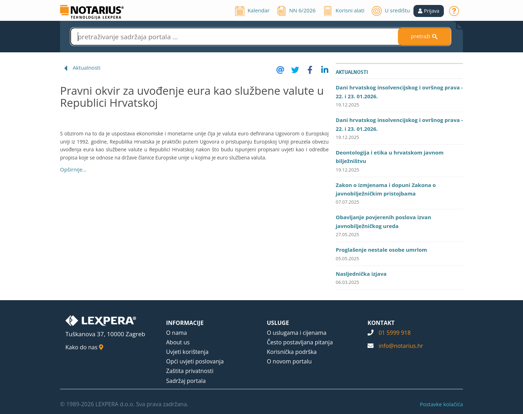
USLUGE (278, 323)
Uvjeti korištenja (187, 352)
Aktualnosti (87, 67)
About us (178, 342)
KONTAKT (381, 323)
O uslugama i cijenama (297, 333)
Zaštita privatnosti (189, 371)
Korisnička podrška (292, 352)
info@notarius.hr (400, 346)
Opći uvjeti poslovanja (195, 361)
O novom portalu (289, 361)
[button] (428, 11)
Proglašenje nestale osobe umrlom (381, 249)
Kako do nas (84, 347)
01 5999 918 (394, 333)
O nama (176, 333)
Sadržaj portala (186, 381)
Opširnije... (73, 169)
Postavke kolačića (441, 404)
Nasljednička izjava (361, 273)
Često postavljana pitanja (300, 342)
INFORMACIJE (185, 323)
